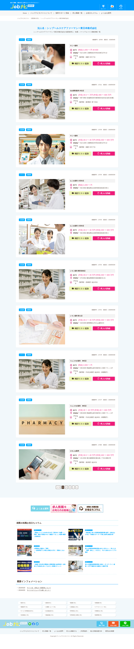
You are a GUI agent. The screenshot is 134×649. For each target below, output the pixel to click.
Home (25, 13)
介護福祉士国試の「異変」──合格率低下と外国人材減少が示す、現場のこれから (49, 550)
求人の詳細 (105, 64)
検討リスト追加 (82, 64)
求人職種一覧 (77, 13)
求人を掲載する (71, 632)
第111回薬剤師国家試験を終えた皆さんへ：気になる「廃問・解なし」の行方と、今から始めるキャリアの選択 (100, 550)
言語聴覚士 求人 (25, 615)
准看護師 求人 (98, 603)
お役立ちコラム (92, 13)
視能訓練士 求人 (50, 615)
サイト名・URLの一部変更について (39, 588)
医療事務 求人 (98, 615)
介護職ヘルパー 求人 (51, 607)
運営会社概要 (109, 632)
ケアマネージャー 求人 (100, 607)
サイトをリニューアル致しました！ (39, 590)
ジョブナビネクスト (23, 18)
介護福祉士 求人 (74, 607)
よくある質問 (106, 13)
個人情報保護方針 (96, 632)
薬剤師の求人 (35, 18)
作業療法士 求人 (99, 611)
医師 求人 (23, 603)
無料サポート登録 (62, 13)
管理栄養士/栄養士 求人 (76, 615)
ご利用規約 (83, 632)
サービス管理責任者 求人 (27, 611)
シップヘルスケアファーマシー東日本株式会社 (55, 18)
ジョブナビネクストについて (41, 13)
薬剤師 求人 (48, 603)
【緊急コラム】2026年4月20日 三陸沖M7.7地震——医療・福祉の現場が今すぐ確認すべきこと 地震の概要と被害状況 (50, 534)
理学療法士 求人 (74, 611)
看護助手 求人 (24, 607)
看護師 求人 (73, 603)
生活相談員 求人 (50, 611)
